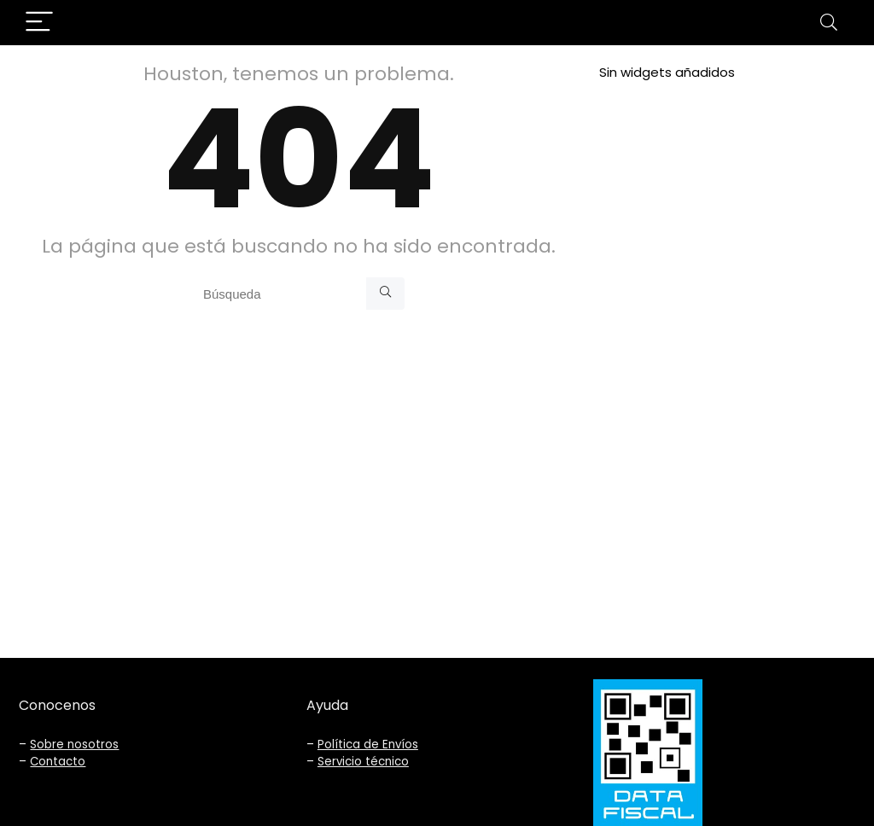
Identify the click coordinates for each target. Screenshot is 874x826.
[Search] (828, 22)
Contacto (57, 761)
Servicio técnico (363, 761)
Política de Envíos (368, 744)
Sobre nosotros (74, 744)
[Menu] (39, 22)
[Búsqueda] (385, 293)
